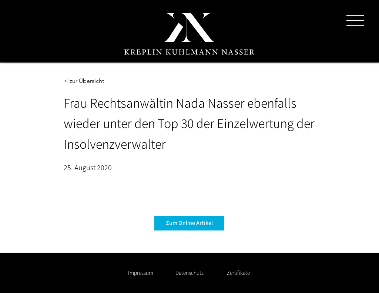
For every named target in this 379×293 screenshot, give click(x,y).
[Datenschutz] (189, 272)
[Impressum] (140, 272)
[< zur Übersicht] (88, 81)
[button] (355, 20)
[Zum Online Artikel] (189, 223)
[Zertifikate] (238, 272)
